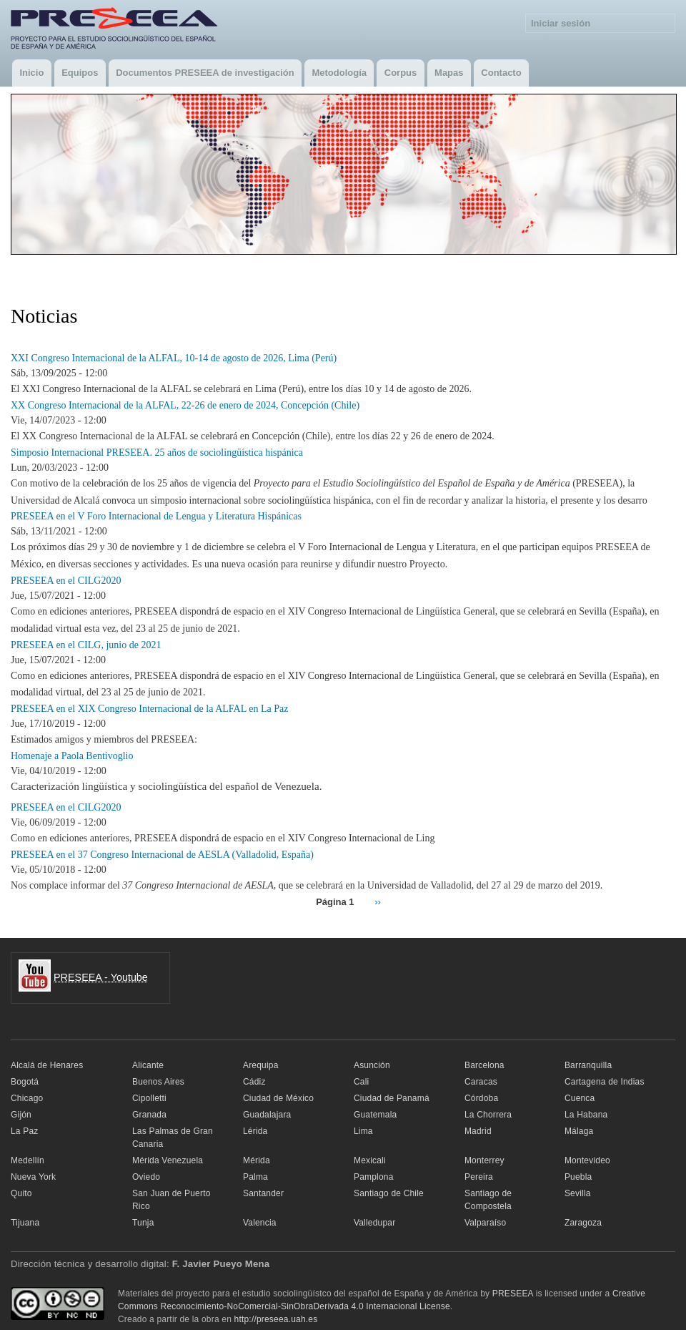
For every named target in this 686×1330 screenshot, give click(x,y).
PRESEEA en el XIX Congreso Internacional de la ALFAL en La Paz (149, 708)
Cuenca (580, 1098)
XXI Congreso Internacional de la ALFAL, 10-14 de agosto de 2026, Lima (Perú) (174, 358)
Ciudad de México (278, 1098)
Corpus (400, 72)
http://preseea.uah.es (276, 1319)
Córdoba (481, 1098)
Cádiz (254, 1082)
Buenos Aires (158, 1082)
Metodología (339, 72)
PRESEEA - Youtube (101, 977)
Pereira (478, 1177)
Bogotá (25, 1082)
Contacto (501, 72)
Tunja (143, 1223)
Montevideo (587, 1160)
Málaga (579, 1131)
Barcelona (484, 1065)
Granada (149, 1115)
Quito (21, 1193)
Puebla (578, 1177)
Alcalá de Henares (47, 1065)
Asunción (372, 1065)
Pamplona (374, 1177)
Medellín (27, 1160)
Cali (361, 1082)
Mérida (256, 1160)
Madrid (478, 1131)
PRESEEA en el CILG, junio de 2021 (86, 645)
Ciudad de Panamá (391, 1098)
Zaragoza (583, 1223)
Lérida (255, 1131)
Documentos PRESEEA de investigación (205, 72)
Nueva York (33, 1177)
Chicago (27, 1098)
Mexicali (370, 1160)
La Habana (586, 1115)
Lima (363, 1131)
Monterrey (484, 1160)
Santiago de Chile (389, 1193)
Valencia (260, 1223)
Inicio (31, 72)
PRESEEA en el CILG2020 (66, 580)
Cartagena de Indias (605, 1082)
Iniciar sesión (560, 23)
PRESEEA (512, 1294)
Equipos (79, 72)
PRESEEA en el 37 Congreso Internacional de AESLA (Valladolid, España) (162, 854)
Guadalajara (267, 1115)
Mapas (448, 72)
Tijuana (25, 1223)
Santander (263, 1193)
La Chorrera (488, 1115)
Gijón (21, 1115)
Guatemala (375, 1115)
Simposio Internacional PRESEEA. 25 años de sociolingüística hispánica (157, 452)
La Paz (25, 1131)
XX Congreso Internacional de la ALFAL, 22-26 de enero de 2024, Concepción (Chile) (185, 405)
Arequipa (261, 1065)
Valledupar (374, 1223)
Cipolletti (149, 1098)
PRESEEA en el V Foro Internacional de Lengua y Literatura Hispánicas (156, 516)
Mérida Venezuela (167, 1160)
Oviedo (146, 1177)
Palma (255, 1177)
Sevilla (578, 1193)
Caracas (480, 1082)
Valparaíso (485, 1223)
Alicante (148, 1065)
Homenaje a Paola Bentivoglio (72, 755)
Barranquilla (588, 1065)
